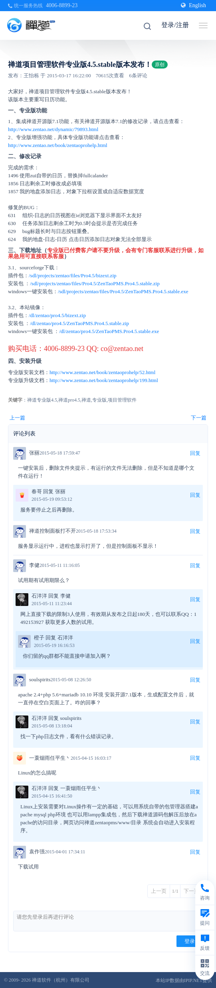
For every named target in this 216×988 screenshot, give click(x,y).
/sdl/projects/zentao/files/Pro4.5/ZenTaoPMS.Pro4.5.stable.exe (123, 291)
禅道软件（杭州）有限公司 (60, 980)
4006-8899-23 (61, 5)
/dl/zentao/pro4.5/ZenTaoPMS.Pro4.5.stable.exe (109, 331)
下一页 (191, 891)
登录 (189, 941)
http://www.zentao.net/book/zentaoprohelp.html (57, 145)
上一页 (158, 891)
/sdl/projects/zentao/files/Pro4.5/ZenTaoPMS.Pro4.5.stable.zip (94, 283)
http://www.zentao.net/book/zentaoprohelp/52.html (102, 372)
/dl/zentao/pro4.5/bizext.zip (57, 315)
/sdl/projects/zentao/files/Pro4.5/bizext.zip (73, 275)
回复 (195, 453)
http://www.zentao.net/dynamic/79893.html (53, 129)
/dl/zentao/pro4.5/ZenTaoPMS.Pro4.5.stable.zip (79, 323)
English (193, 5)
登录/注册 (174, 25)
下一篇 (198, 418)
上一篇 (17, 418)
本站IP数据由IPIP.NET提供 (184, 980)
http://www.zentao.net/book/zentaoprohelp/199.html (104, 380)
